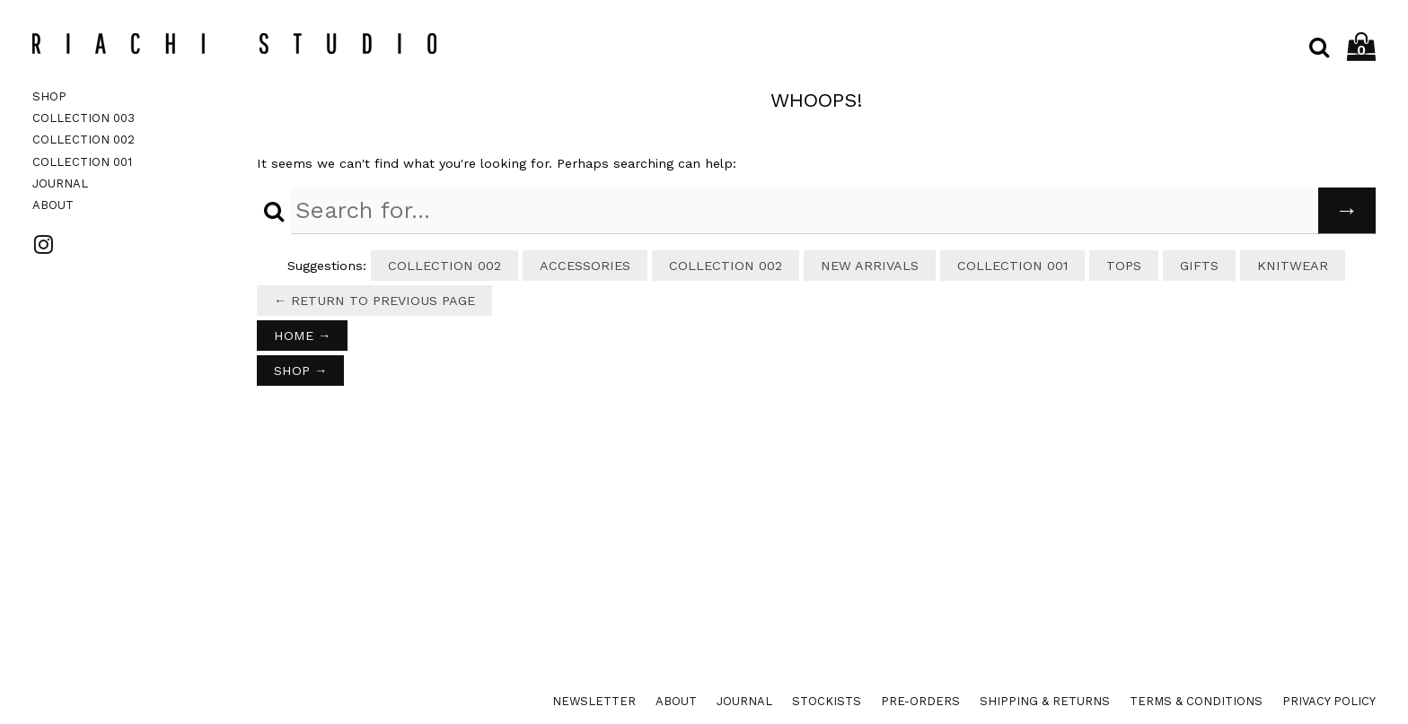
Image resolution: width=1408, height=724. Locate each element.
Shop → (300, 370)
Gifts (1199, 265)
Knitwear (1292, 265)
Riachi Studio (234, 43)
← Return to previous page (374, 300)
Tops (1123, 265)
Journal (60, 183)
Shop (49, 96)
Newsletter (594, 701)
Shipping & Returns (1045, 701)
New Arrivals (870, 265)
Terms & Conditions (1196, 701)
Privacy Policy (1329, 701)
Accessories (585, 265)
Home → (302, 335)
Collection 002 (83, 139)
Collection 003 (83, 118)
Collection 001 (82, 162)
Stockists (826, 701)
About (53, 205)
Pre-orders (920, 701)
